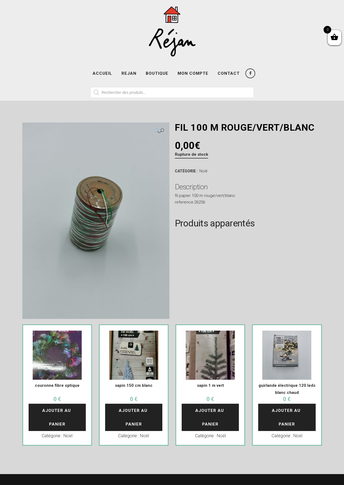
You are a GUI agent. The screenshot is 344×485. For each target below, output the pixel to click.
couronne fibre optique (57, 385)
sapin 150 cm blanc (134, 385)
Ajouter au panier (57, 417)
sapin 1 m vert (210, 385)
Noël (203, 171)
